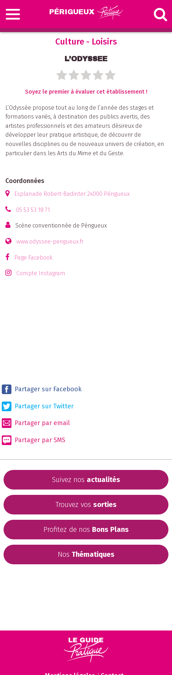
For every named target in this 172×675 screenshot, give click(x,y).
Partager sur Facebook (42, 389)
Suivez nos (86, 479)
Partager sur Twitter (38, 406)
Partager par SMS (33, 440)
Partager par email (36, 423)
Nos (86, 554)
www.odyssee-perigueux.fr (50, 241)
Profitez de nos (86, 529)
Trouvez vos (86, 504)
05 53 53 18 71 (33, 209)
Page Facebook (33, 257)
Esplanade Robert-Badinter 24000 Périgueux (72, 193)
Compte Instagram (40, 273)
